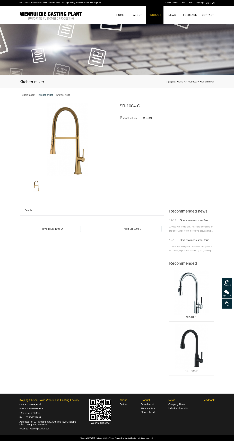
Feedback (190, 15)
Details (28, 210)
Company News (176, 404)
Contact (208, 15)
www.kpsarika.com (40, 428)
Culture (123, 404)
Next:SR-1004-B (132, 228)
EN (213, 3)
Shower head (63, 95)
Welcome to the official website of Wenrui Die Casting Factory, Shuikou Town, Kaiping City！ (61, 3)
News (172, 15)
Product (155, 15)
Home (120, 15)
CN (207, 3)
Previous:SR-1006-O (52, 228)
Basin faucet (28, 95)
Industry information (178, 408)
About (137, 15)
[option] (67, 140)
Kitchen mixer (207, 81)
